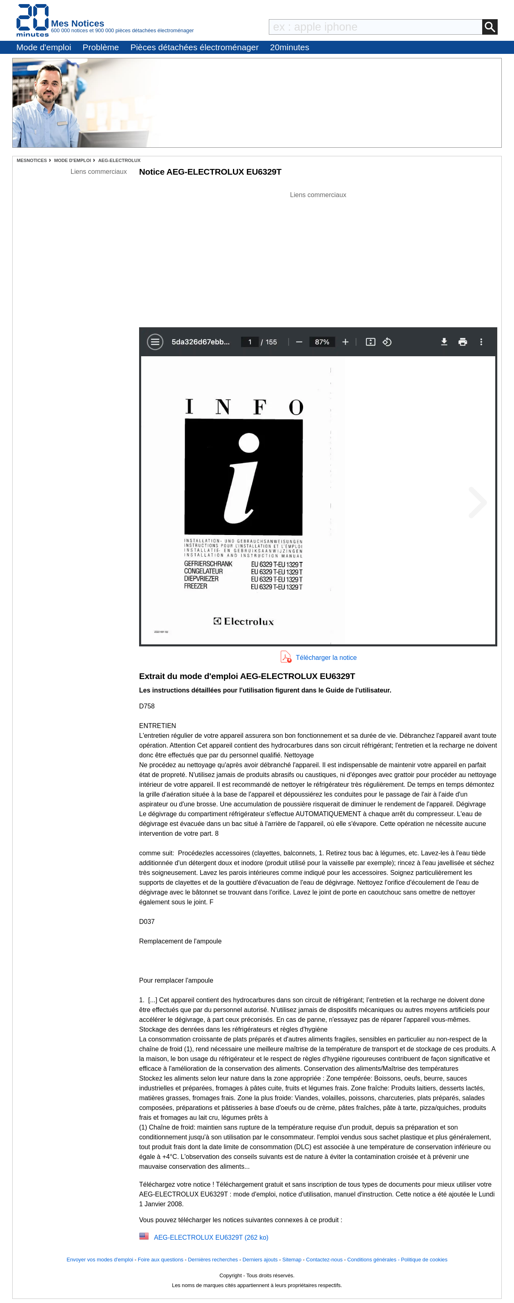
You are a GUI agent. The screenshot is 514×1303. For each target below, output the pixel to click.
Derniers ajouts (260, 1259)
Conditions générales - (374, 1259)
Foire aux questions (161, 1259)
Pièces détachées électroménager (195, 47)
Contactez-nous (324, 1259)
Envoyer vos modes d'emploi (99, 1259)
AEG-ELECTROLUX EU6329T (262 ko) (211, 1237)
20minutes (289, 47)
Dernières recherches (213, 1259)
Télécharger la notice (326, 657)
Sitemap (291, 1259)
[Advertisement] (318, 257)
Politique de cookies (424, 1259)
